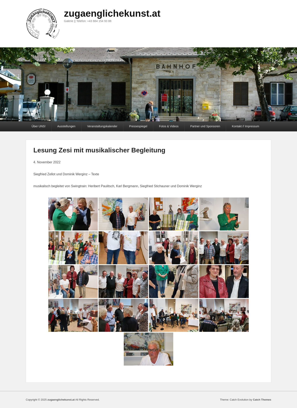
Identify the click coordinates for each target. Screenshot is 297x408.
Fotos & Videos (169, 126)
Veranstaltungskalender (102, 126)
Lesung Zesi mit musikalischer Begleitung (99, 150)
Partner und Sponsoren (205, 126)
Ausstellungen (66, 126)
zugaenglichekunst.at (112, 13)
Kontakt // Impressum (245, 126)
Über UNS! (39, 126)
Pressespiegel (138, 126)
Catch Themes (262, 399)
